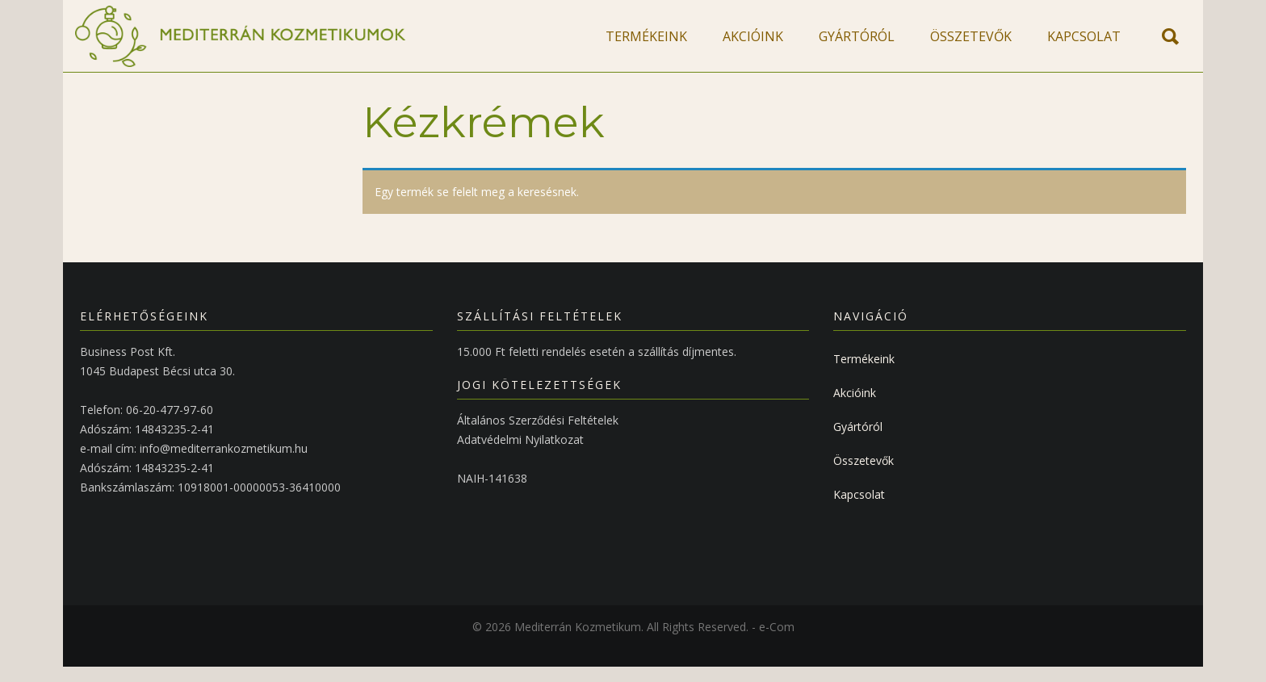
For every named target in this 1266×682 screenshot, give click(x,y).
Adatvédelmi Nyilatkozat (520, 454)
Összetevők (863, 475)
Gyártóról (857, 442)
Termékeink (864, 374)
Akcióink (854, 408)
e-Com (776, 642)
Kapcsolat (859, 509)
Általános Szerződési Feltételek (537, 435)
